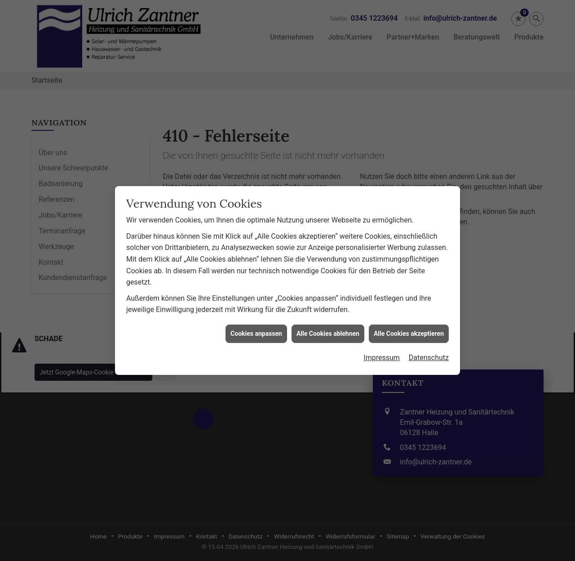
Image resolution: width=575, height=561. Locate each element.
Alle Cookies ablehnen (327, 299)
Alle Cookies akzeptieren (409, 299)
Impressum (381, 323)
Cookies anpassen (256, 299)
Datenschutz (429, 323)
